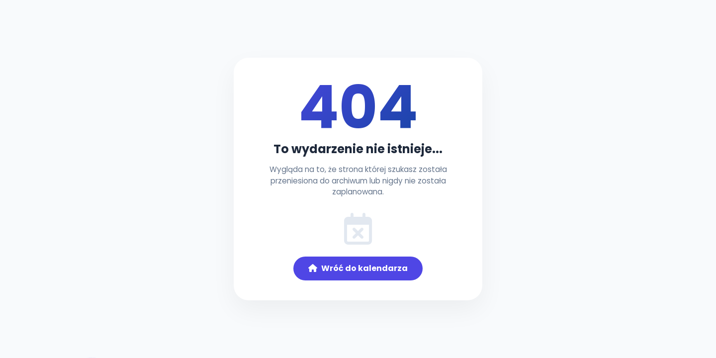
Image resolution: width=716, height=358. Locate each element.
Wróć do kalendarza (358, 268)
